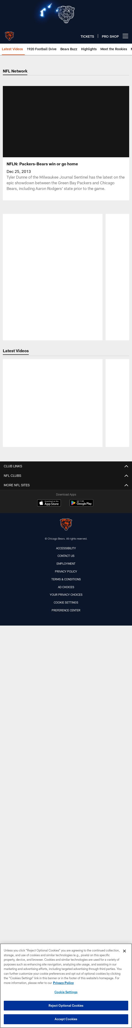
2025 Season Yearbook (66, 800)
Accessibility (66, 942)
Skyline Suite (66, 674)
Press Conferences (66, 619)
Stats (66, 531)
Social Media (66, 850)
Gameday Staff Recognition (66, 745)
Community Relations (66, 817)
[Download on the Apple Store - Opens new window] (49, 898)
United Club (66, 699)
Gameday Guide (66, 737)
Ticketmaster (66, 691)
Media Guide (66, 506)
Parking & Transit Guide (66, 754)
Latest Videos (66, 577)
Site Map (66, 859)
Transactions (66, 539)
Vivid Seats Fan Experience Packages (66, 682)
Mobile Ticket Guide (66, 665)
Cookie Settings (66, 992)
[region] (66, 985)
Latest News (66, 560)
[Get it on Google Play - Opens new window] (81, 899)
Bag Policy (66, 728)
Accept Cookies (66, 1019)
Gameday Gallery (66, 602)
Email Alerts (66, 825)
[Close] (124, 951)
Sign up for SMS (66, 842)
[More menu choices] (125, 36)
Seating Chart (66, 762)
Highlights (66, 611)
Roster (66, 480)
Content (66, 552)
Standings (66, 522)
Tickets (66, 632)
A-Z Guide (66, 720)
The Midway (66, 657)
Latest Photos (66, 569)
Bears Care (66, 808)
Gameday (66, 711)
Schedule (66, 514)
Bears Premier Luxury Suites (66, 648)
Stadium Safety (66, 779)
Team (66, 472)
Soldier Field (66, 771)
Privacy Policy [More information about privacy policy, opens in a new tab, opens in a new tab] (63, 983)
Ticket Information (66, 640)
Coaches (66, 497)
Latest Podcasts (66, 585)
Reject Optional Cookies (66, 1005)
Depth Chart (66, 489)
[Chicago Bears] (66, 919)
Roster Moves (66, 594)
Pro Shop (66, 834)
